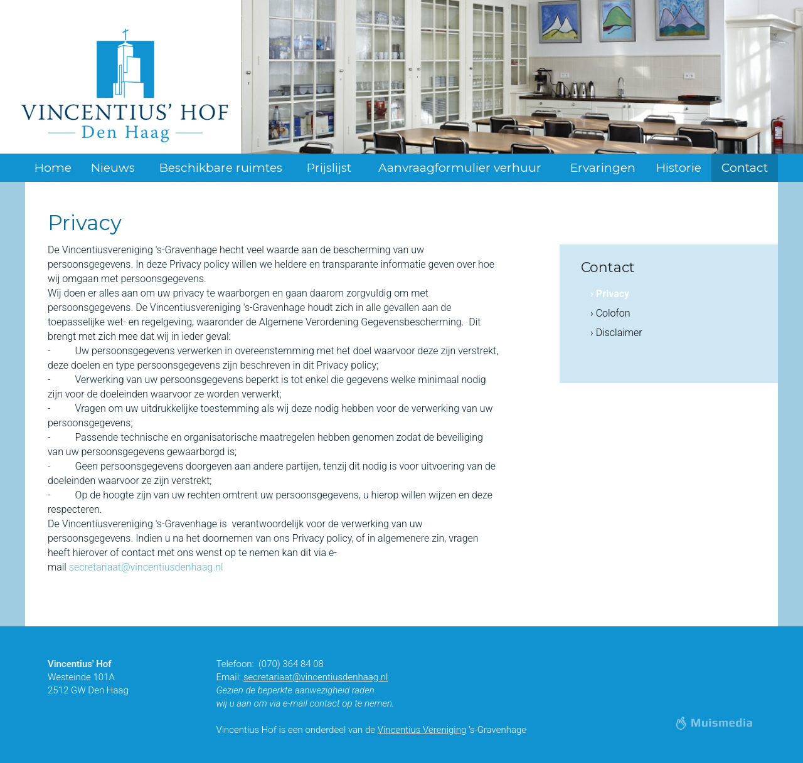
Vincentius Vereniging (422, 729)
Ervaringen (602, 167)
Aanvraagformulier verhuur (459, 167)
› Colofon (610, 313)
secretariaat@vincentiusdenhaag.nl (146, 567)
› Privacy (609, 294)
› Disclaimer (616, 333)
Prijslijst (329, 167)
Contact (744, 167)
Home (53, 167)
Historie (678, 167)
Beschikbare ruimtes (220, 167)
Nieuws (113, 167)
